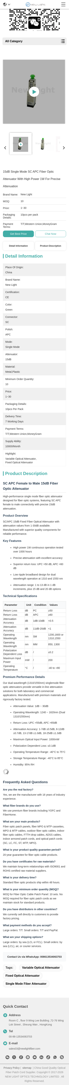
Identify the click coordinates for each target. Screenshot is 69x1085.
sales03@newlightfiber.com (24, 1048)
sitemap (26, 1067)
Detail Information (18, 246)
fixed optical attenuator (23, 975)
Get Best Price (18, 234)
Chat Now (50, 233)
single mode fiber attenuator (26, 983)
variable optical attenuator (41, 967)
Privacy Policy (11, 1067)
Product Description (50, 246)
